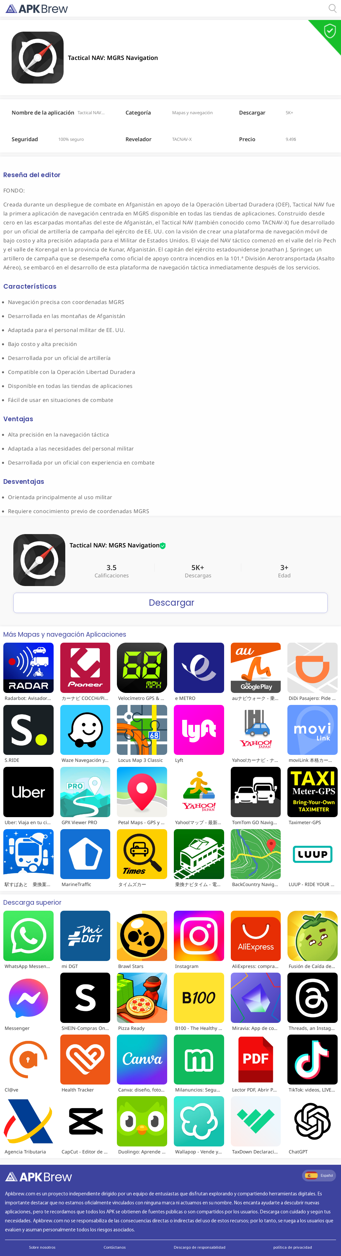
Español (319, 1175)
